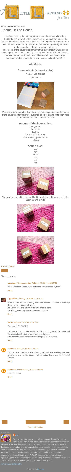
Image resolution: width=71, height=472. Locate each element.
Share (5, 271)
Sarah (10, 322)
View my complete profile (11, 464)
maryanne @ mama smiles (19, 283)
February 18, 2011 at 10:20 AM (30, 299)
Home (35, 422)
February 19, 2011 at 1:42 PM (26, 322)
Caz (17, 435)
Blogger (40, 469)
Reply (10, 290)
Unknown (12, 349)
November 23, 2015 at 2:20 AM (30, 370)
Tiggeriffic (12, 299)
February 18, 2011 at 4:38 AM (44, 283)
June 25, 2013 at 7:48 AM (27, 349)
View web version (35, 427)
